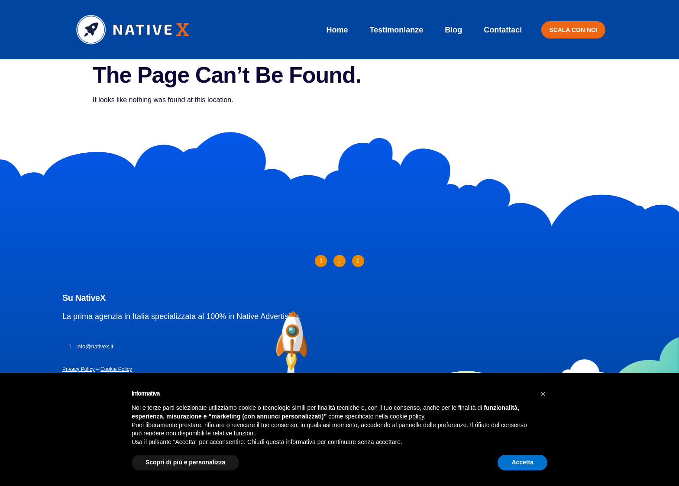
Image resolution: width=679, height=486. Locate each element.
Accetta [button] (522, 462)
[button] (543, 394)
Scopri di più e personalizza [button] (185, 462)
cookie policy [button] (407, 416)
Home (337, 30)
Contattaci (503, 30)
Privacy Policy (78, 369)
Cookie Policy (116, 369)
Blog (453, 30)
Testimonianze (397, 30)
